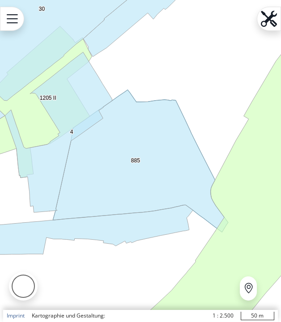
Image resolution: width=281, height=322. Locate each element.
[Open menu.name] (12, 19)
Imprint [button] (16, 315)
